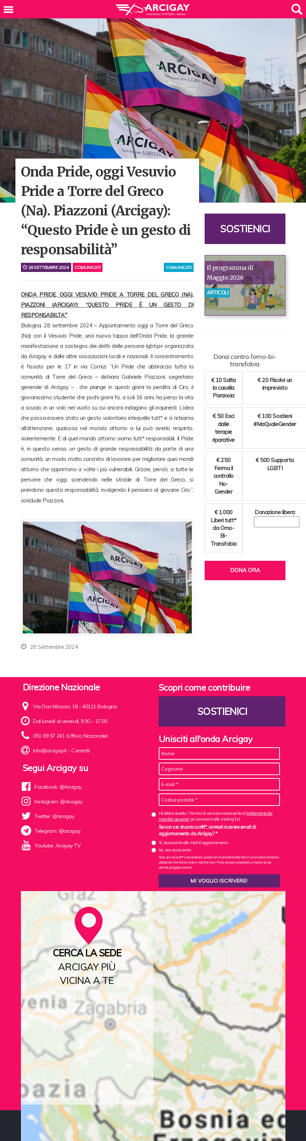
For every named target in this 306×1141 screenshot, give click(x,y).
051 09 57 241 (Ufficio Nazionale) (70, 736)
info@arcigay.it (49, 750)
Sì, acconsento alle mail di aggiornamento (193, 842)
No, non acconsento (175, 850)
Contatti (80, 750)
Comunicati (88, 267)
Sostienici (245, 229)
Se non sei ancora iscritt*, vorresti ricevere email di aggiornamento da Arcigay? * (207, 830)
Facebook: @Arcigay (58, 787)
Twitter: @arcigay (54, 816)
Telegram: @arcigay (57, 831)
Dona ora (245, 570)
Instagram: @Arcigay (58, 801)
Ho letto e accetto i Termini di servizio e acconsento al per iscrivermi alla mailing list (216, 816)
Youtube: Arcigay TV (57, 845)
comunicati (179, 267)
